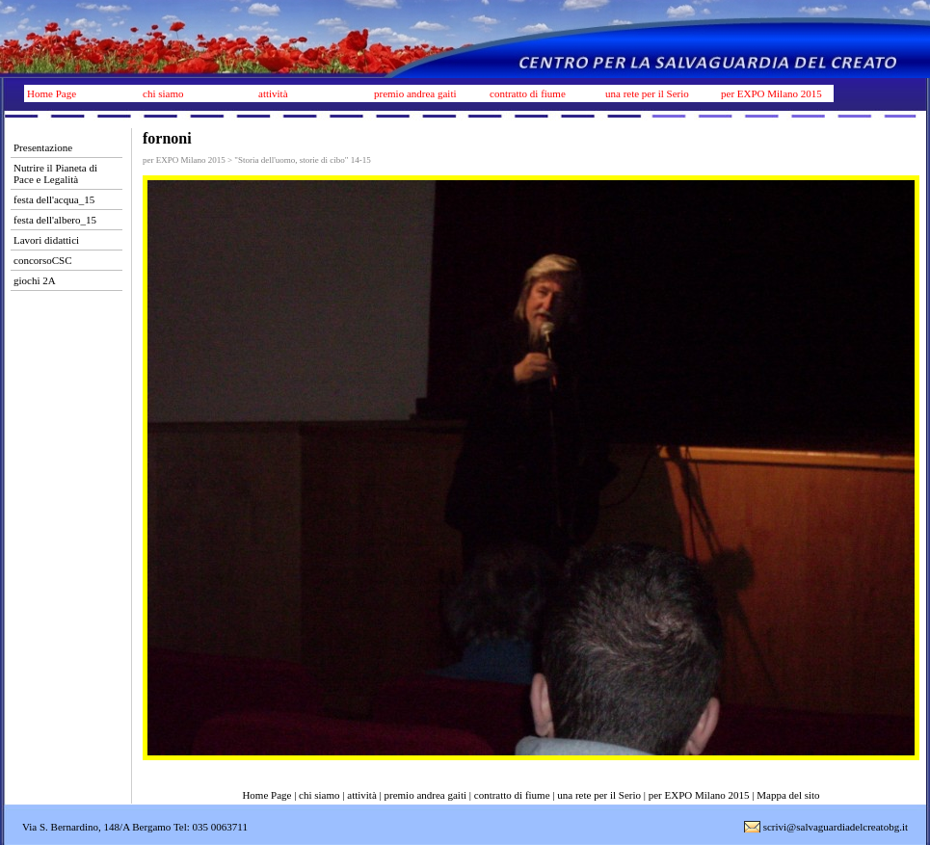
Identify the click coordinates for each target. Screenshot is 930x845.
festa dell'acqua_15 (53, 199)
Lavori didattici (46, 240)
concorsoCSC (42, 260)
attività (273, 93)
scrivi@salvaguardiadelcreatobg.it (835, 826)
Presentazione (42, 147)
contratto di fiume (528, 93)
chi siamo (163, 93)
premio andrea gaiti (415, 93)
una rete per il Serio (647, 93)
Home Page (51, 93)
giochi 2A (34, 280)
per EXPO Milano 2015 (771, 93)
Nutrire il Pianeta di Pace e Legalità (55, 173)
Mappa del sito (788, 795)
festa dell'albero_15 (54, 219)
